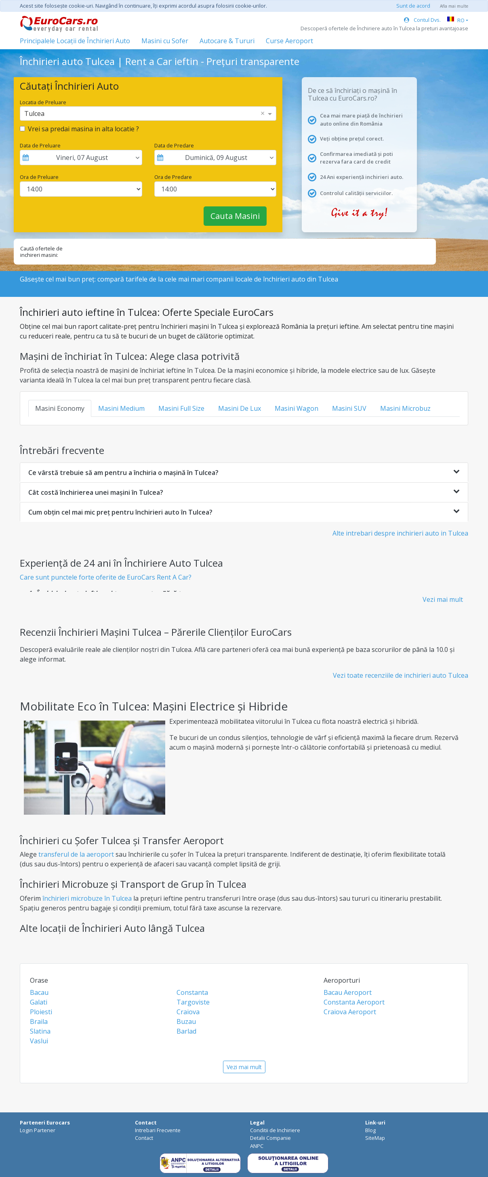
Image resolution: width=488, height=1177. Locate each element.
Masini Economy (59, 408)
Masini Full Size (181, 408)
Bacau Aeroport (348, 992)
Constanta (192, 992)
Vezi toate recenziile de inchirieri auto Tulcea (400, 675)
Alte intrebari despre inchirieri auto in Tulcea (400, 533)
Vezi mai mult (443, 599)
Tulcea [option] (34, 113)
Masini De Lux (239, 408)
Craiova (188, 1011)
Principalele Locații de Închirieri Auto (75, 40)
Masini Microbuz (405, 408)
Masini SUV (349, 408)
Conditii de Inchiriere (275, 1130)
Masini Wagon (296, 408)
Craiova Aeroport (350, 1011)
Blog (370, 1130)
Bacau (39, 992)
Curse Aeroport (289, 40)
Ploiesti (41, 1011)
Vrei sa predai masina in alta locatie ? (83, 128)
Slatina (40, 1031)
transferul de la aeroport (76, 854)
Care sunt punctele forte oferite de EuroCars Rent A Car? (105, 577)
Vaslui (39, 1040)
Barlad (186, 1031)
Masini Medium (121, 408)
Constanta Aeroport (354, 1002)
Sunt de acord (413, 5)
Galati (38, 1002)
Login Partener (37, 1130)
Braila (39, 1021)
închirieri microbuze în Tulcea (87, 898)
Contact (144, 1137)
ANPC (256, 1146)
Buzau (186, 1021)
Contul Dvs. (422, 19)
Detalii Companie (270, 1137)
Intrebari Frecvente (158, 1130)
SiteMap (375, 1137)
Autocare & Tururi (227, 40)
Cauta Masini (235, 215)
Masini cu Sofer (164, 40)
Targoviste (193, 1002)
